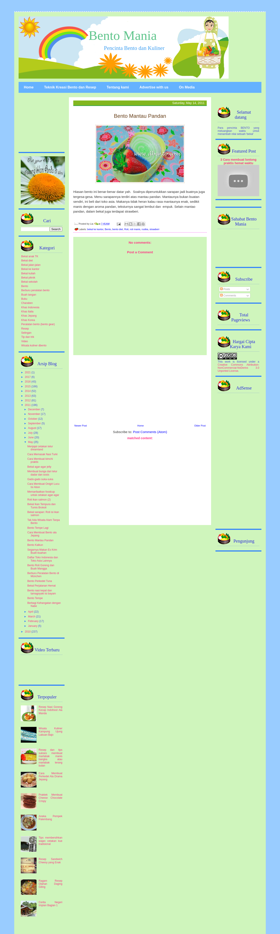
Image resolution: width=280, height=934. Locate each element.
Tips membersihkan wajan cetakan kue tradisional (50, 841)
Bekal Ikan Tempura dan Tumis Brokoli (41, 506)
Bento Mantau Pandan (40, 540)
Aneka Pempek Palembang (50, 818)
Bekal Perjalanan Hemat (41, 585)
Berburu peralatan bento (35, 290)
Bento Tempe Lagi (38, 527)
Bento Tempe (35, 598)
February (33, 621)
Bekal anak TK (29, 256)
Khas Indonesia (30, 307)
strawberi (154, 229)
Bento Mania (123, 35)
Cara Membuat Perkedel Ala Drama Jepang (50, 776)
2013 (28, 395)
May (31, 442)
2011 (28, 405)
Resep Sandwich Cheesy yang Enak (50, 861)
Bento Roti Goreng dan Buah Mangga (40, 567)
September (35, 423)
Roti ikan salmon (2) (39, 499)
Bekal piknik (28, 277)
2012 (28, 400)
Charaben (27, 303)
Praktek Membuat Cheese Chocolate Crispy (50, 798)
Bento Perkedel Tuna (39, 581)
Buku (24, 298)
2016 (28, 381)
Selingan (26, 332)
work (227, 361)
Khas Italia (27, 311)
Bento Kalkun (35, 544)
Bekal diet (27, 260)
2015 (28, 386)
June (31, 437)
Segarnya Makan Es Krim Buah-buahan (42, 551)
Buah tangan (28, 294)
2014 (28, 391)
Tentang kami (118, 87)
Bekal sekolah (29, 281)
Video (24, 341)
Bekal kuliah (28, 273)
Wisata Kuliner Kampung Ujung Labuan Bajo (50, 731)
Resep (25, 328)
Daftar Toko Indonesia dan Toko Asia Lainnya (42, 559)
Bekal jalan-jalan (30, 264)
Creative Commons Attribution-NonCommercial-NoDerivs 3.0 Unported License (238, 367)
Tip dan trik (27, 336)
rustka (145, 229)
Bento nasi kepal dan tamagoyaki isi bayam (41, 592)
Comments (228, 295)
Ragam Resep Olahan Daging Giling (50, 884)
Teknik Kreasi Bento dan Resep (70, 87)
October (33, 418)
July (30, 432)
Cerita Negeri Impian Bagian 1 (50, 904)
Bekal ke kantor (30, 269)
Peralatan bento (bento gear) (38, 324)
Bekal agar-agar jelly (39, 466)
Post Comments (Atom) (150, 432)
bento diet (117, 229)
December (34, 409)
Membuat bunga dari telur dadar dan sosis (42, 473)
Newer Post (80, 425)
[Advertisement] (140, 389)
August (32, 428)
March (32, 616)
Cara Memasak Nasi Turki (42, 454)
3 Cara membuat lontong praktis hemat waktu (238, 161)
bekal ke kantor (95, 229)
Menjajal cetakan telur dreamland (40, 448)
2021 (28, 372)
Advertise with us (153, 87)
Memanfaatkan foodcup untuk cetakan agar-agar (43, 493)
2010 (28, 631)
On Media (187, 87)
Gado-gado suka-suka (40, 479)
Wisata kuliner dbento (33, 345)
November (34, 414)
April (31, 611)
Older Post (200, 425)
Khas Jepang (29, 315)
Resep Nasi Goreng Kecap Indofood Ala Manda (50, 710)
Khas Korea (28, 320)
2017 (28, 377)
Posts (225, 289)
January (33, 625)
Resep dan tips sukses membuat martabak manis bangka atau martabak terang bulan (50, 757)
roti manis (135, 229)
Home (28, 87)
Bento (108, 229)
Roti (126, 229)
